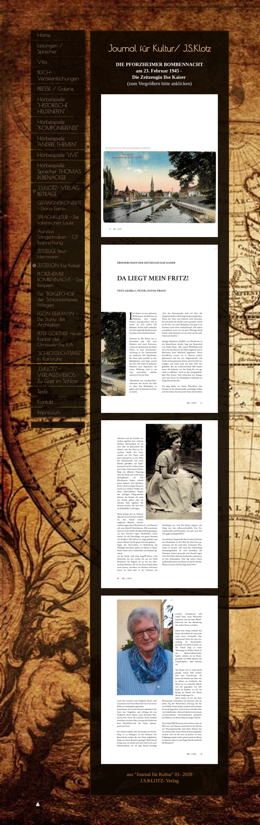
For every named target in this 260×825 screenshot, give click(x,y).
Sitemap (79, 804)
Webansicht (212, 811)
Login (219, 804)
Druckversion (52, 804)
